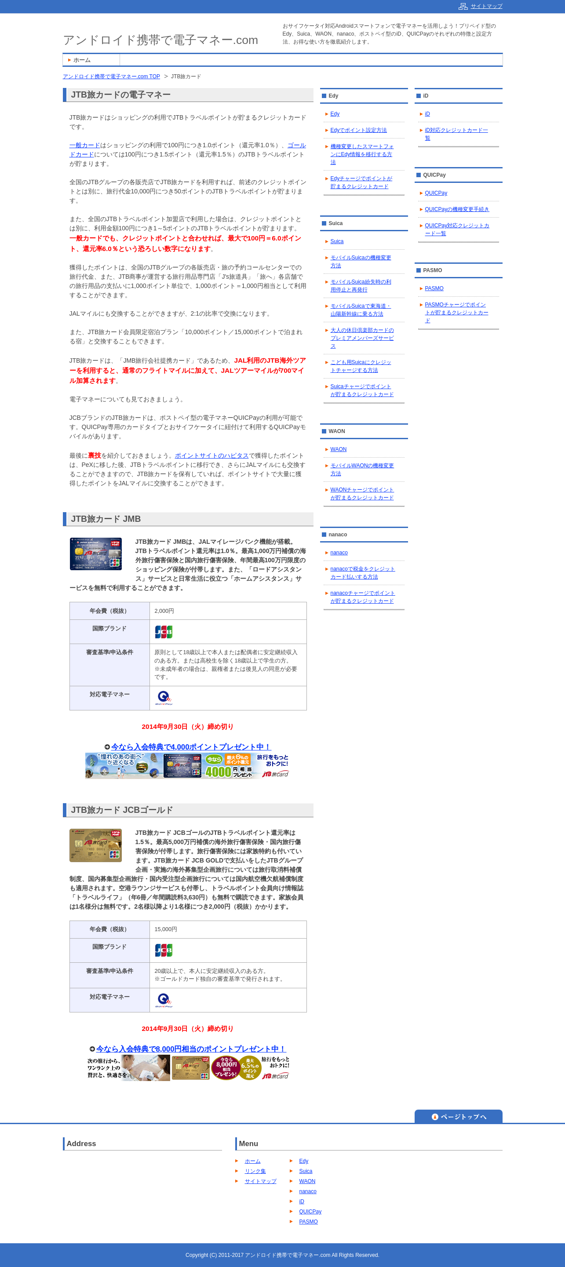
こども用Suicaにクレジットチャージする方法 (361, 366)
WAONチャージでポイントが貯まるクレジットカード (362, 494)
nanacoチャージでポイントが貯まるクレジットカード (363, 597)
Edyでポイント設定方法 (359, 130)
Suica (337, 241)
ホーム (253, 1161)
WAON (339, 449)
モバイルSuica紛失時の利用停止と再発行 (361, 286)
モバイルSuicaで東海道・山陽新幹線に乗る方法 (361, 310)
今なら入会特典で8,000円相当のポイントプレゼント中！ (191, 1049)
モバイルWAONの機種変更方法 (362, 469)
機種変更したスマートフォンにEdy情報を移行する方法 (362, 154)
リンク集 (255, 1171)
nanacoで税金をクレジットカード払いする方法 (363, 573)
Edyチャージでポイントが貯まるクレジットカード (362, 182)
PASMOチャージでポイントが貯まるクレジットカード (456, 313)
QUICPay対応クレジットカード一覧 (457, 229)
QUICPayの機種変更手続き (457, 209)
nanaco (339, 553)
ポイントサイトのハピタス (212, 455)
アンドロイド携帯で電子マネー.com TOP (111, 76)
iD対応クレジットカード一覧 (456, 134)
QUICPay (436, 193)
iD (427, 114)
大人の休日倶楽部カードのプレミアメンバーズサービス (362, 338)
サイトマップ (261, 1181)
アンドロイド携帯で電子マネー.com (161, 40)
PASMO (434, 288)
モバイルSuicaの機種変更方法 (361, 262)
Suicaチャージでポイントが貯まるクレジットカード (362, 390)
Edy (335, 114)
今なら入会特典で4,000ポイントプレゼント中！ (191, 747)
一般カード (84, 145)
